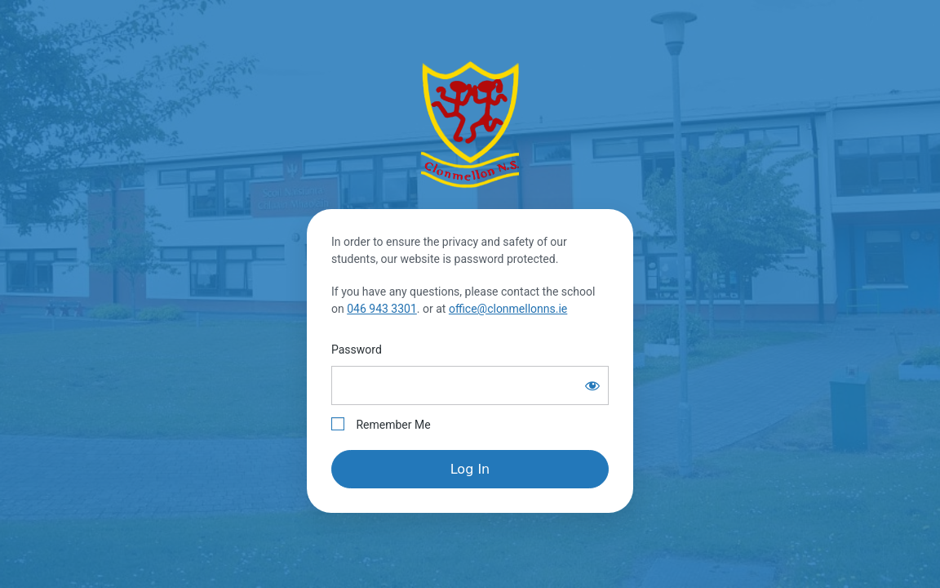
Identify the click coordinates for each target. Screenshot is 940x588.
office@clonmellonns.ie (508, 308)
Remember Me (381, 424)
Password (356, 349)
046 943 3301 (382, 308)
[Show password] (592, 385)
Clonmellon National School (470, 124)
